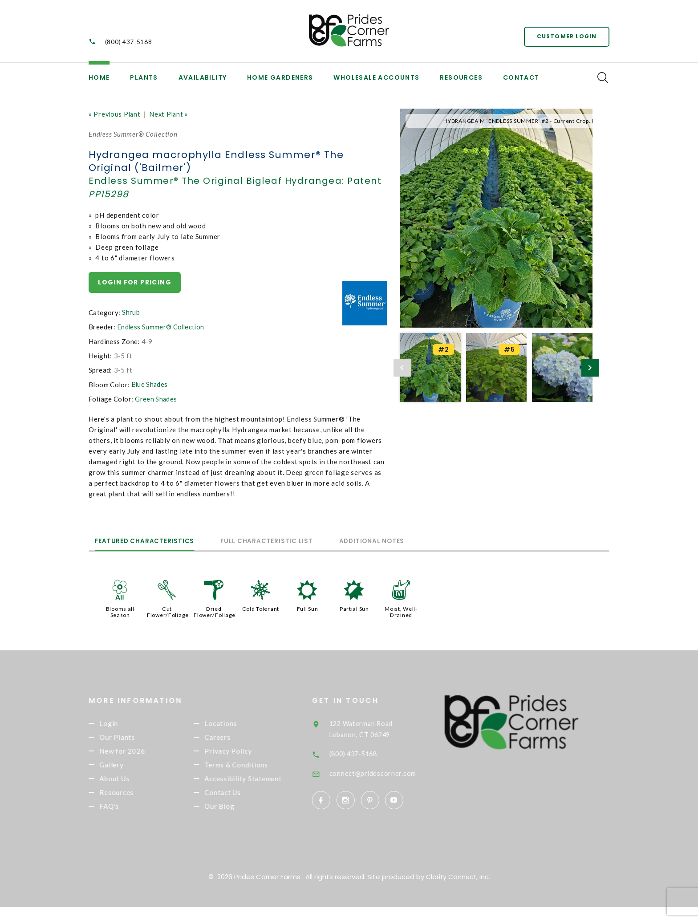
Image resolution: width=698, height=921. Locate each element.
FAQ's (123, 812)
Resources (461, 77)
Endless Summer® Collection (162, 327)
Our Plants (130, 738)
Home (99, 77)
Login (122, 723)
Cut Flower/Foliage (168, 610)
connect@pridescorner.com (387, 771)
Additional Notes (415, 540)
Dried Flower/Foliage (215, 610)
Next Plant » (172, 114)
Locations (234, 723)
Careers (231, 738)
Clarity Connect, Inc (457, 891)
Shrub (131, 313)
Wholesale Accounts (376, 77)
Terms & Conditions (250, 767)
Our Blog (233, 824)
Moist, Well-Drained (401, 610)
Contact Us (236, 809)
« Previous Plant (115, 114)
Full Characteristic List (293, 540)
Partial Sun (354, 607)
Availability (203, 77)
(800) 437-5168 (128, 41)
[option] (496, 218)
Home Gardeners (280, 77)
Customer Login (565, 35)
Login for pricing (135, 282)
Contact (521, 77)
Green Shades (156, 399)
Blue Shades (150, 385)
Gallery (125, 767)
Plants (144, 77)
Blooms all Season (120, 610)
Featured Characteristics (153, 540)
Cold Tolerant (260, 607)
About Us (128, 783)
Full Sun (307, 607)
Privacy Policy (242, 753)
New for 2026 (135, 753)
